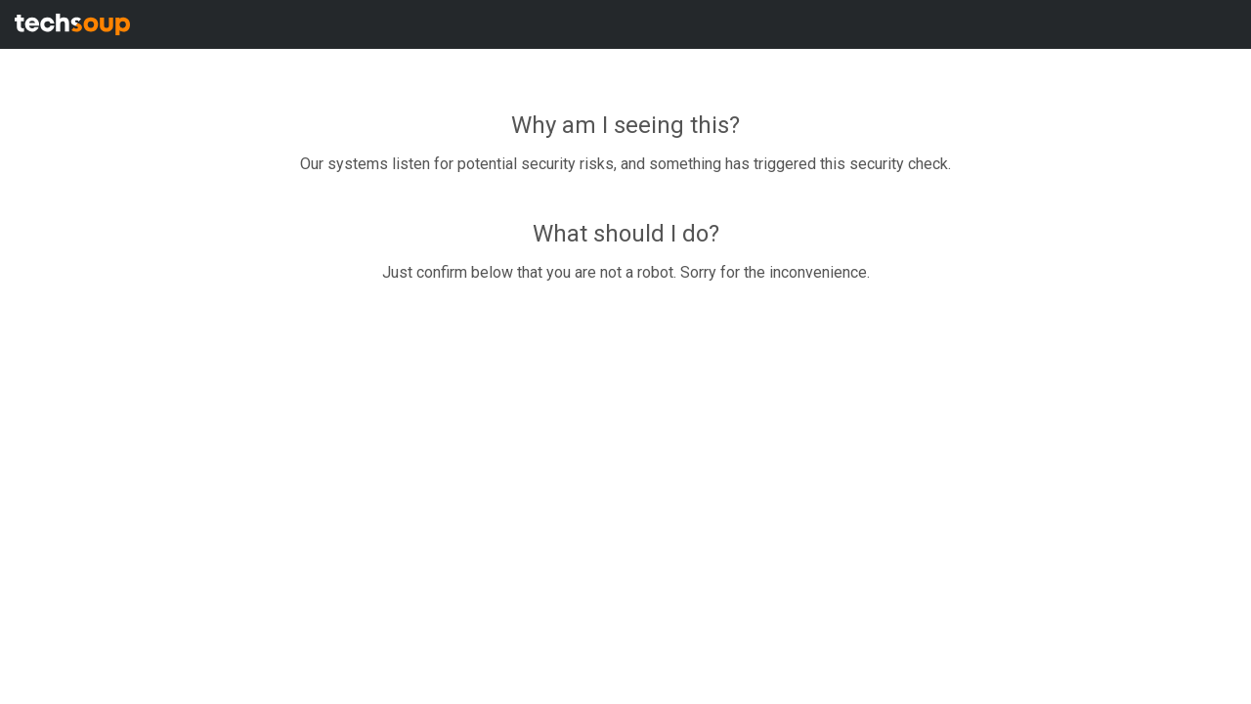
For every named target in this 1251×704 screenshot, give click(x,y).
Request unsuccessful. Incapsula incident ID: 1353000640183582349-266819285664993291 (625, 352)
